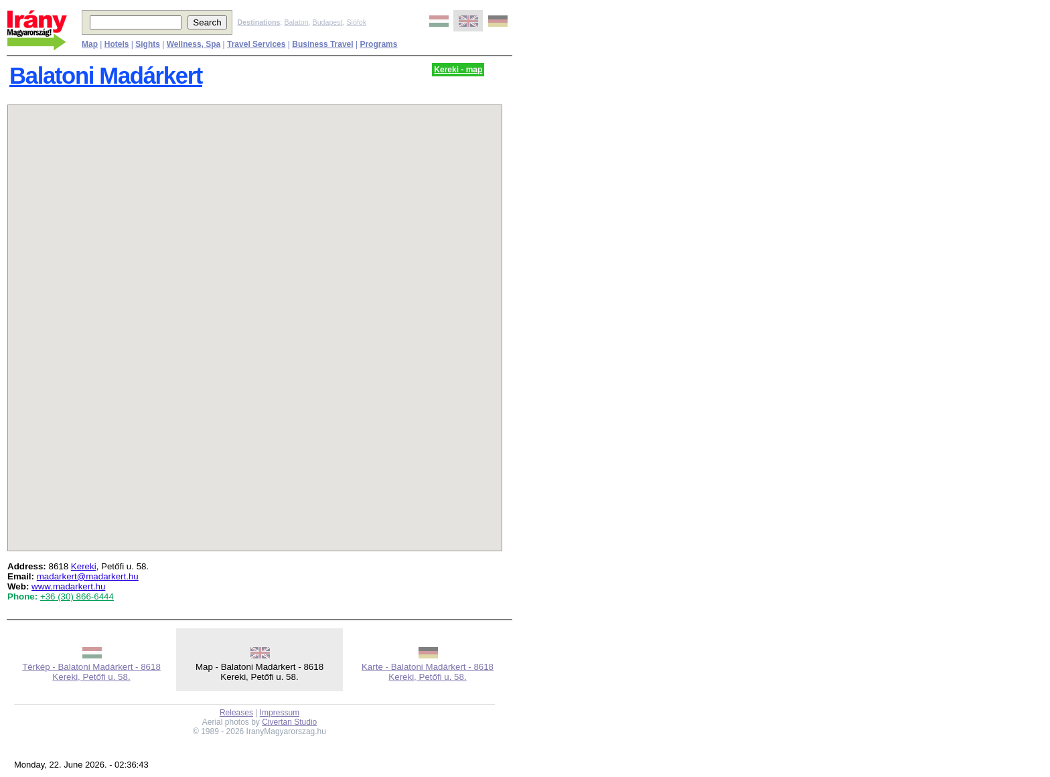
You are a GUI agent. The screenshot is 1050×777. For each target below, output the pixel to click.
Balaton (296, 22)
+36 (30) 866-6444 (77, 596)
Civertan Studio (289, 722)
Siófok (356, 22)
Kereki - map (458, 69)
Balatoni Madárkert (105, 75)
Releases (236, 712)
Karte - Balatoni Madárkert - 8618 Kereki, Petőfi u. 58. (428, 672)
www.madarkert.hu (68, 586)
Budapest (328, 22)
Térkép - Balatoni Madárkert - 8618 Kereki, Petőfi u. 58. (91, 672)
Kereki (83, 566)
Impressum (279, 712)
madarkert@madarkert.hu (88, 576)
